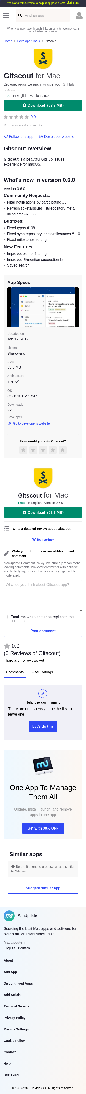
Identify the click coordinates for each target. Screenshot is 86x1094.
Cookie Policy (14, 1041)
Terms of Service (16, 1006)
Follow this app (18, 137)
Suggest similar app (42, 888)
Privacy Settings (16, 1029)
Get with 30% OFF (42, 828)
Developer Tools (28, 41)
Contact (10, 1052)
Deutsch (24, 948)
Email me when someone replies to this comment (42, 619)
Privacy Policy (14, 1018)
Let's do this (43, 726)
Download (43, 105)
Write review (43, 539)
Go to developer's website (28, 423)
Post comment (42, 631)
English (9, 948)
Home (8, 41)
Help (7, 1063)
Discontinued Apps (18, 983)
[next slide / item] (75, 307)
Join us (73, 2)
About (8, 960)
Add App (10, 972)
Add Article (12, 995)
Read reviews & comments (23, 125)
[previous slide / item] (10, 307)
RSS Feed (11, 1075)
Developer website (57, 137)
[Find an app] (19, 15)
